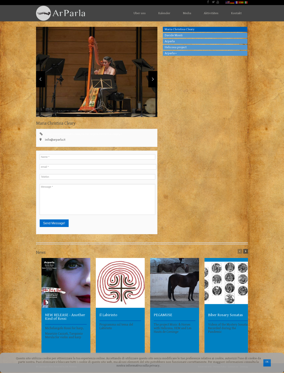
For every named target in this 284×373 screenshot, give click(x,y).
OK (267, 361)
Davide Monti (174, 35)
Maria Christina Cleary (180, 29)
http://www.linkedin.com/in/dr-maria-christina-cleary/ (84, 135)
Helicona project (176, 47)
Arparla (170, 41)
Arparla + (171, 53)
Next (152, 79)
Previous (40, 79)
